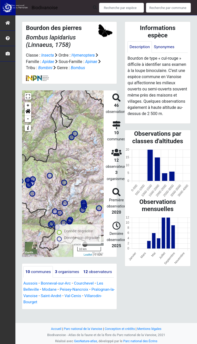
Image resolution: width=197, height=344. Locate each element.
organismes (68, 271)
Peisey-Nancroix (75, 300)
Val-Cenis (78, 306)
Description (140, 47)
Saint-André (56, 306)
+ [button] (28, 105)
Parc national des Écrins (140, 341)
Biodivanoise (45, 7)
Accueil (55, 329)
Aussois (30, 294)
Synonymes (164, 47)
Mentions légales (150, 329)
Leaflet (88, 254)
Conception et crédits (120, 329)
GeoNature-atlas (85, 341)
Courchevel (85, 294)
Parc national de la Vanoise (82, 329)
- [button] (28, 118)
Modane (50, 300)
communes (38, 271)
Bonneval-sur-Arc (56, 294)
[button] (28, 111)
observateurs (40, 282)
